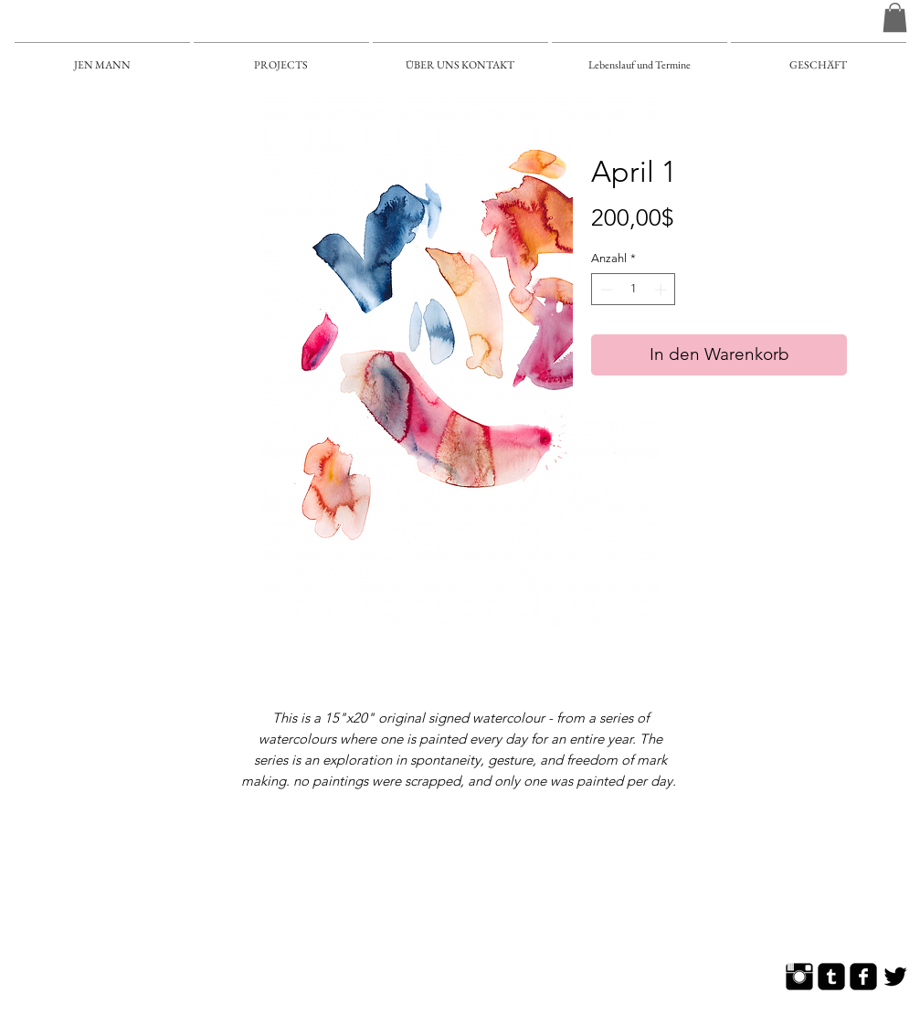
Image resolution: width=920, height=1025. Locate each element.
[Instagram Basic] (799, 976)
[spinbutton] (633, 289)
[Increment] (662, 289)
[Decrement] (605, 289)
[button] (895, 17)
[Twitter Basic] (895, 976)
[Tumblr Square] (831, 976)
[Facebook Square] (863, 976)
